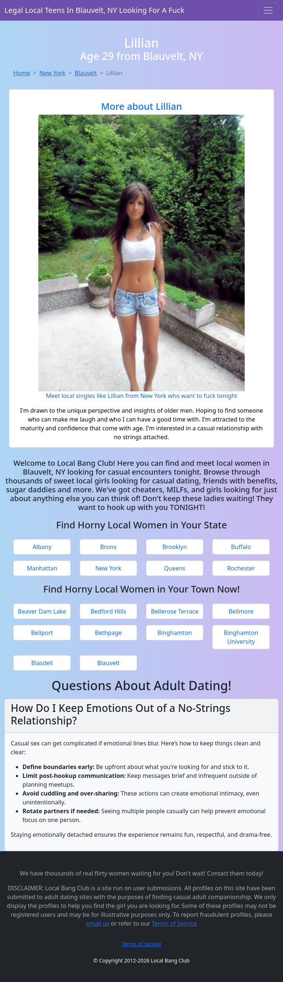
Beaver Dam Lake (42, 611)
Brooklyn (175, 547)
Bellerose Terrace (175, 611)
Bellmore (241, 611)
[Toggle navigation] (268, 10)
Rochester (241, 568)
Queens (174, 568)
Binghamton (174, 633)
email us (97, 923)
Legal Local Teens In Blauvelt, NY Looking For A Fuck (94, 10)
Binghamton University (241, 637)
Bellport (42, 633)
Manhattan (42, 568)
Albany (41, 547)
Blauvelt (86, 73)
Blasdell (42, 663)
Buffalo (241, 547)
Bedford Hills (108, 611)
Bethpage (108, 633)
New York (52, 73)
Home (21, 73)
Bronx (108, 547)
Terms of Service (174, 923)
